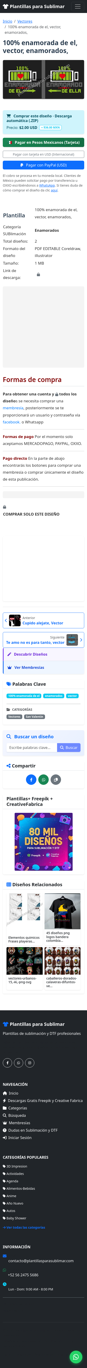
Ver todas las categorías (24, 1227)
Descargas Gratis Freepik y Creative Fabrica (43, 1100)
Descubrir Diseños (27, 654)
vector (72, 696)
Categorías (15, 1108)
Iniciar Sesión (17, 1137)
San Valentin (34, 717)
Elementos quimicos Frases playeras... (24, 939)
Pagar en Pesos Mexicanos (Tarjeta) (43, 142)
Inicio (7, 21)
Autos (9, 1210)
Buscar (68, 747)
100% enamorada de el (24, 696)
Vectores (24, 21)
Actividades (13, 1173)
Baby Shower (14, 1218)
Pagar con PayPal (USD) (43, 165)
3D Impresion (15, 1166)
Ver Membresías (25, 667)
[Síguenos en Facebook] (7, 1062)
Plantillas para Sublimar (34, 6)
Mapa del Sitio (13, 1310)
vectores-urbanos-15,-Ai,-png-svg (22, 980)
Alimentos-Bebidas (19, 1188)
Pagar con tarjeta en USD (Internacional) (43, 154)
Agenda (10, 1181)
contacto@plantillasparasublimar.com (41, 1260)
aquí (54, 190)
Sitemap (63, 1354)
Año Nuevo (13, 1203)
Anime (9, 1196)
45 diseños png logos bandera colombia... (58, 937)
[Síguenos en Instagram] (29, 1062)
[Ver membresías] (43, 841)
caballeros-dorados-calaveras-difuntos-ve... (61, 982)
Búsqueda (14, 1115)
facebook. (12, 422)
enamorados (53, 696)
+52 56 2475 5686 (23, 1274)
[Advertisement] (43, 327)
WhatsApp (47, 185)
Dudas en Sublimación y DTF (30, 1130)
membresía (13, 407)
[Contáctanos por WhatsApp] (18, 1062)
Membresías (16, 1122)
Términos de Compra (19, 1304)
